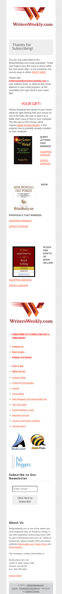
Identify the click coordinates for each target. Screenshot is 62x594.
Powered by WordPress (29, 588)
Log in (15, 588)
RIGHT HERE (39, 72)
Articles (15, 388)
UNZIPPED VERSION (20, 220)
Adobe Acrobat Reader (28, 125)
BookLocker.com (26, 544)
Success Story (19, 426)
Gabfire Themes (32, 591)
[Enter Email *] (24, 489)
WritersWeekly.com (35, 585)
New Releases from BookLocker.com (29, 399)
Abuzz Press (41, 544)
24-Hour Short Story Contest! (26, 420)
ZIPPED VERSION (18, 226)
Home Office (18, 394)
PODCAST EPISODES (23, 383)
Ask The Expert (19, 404)
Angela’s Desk (19, 377)
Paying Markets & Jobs (23, 410)
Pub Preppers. (16, 547)
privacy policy (15, 575)
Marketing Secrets (20, 415)
